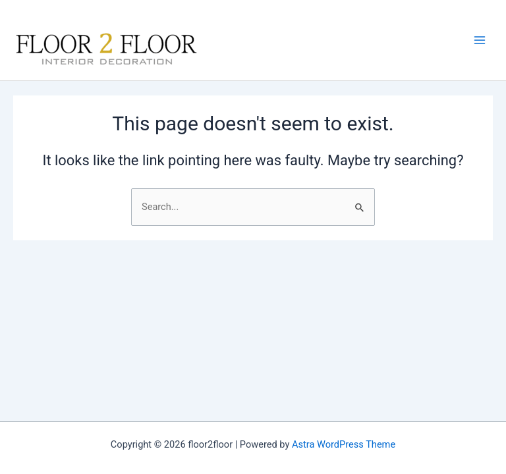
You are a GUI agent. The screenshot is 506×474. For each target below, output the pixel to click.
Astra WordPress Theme (343, 444)
